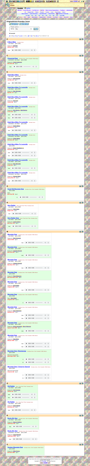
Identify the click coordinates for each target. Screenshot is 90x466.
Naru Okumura (17, 276)
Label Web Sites (43, 13)
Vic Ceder (44, 461)
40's (39, 15)
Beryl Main (16, 285)
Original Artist (42, 17)
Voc (9, 118)
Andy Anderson (17, 62)
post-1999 (62, 15)
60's (46, 15)
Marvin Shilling (17, 422)
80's (53, 15)
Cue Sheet (55, 17)
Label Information (34, 13)
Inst (9, 50)
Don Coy (15, 100)
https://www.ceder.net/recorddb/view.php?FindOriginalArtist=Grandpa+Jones (45, 458)
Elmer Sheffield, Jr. (18, 148)
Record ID (66, 17)
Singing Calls (31, 12)
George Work (16, 176)
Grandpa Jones (20, 42)
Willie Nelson (35, 58)
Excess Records (27, 10)
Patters (36, 12)
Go (35, 29)
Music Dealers (25, 13)
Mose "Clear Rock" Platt (22, 205)
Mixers (63, 12)
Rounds (42, 12)
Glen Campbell (29, 58)
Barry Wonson (27, 326)
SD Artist (49, 17)
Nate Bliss (16, 339)
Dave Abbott (16, 405)
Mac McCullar (17, 91)
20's (32, 15)
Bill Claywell (16, 78)
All (25, 12)
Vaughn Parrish (17, 251)
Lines (52, 12)
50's (43, 15)
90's (57, 15)
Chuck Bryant (17, 434)
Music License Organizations (52, 10)
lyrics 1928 (23, 60)
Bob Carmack (17, 238)
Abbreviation (35, 17)
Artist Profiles (51, 13)
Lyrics (60, 17)
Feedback (62, 10)
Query (71, 17)
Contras (47, 12)
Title (25, 17)
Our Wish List (35, 10)
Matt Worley (24, 110)
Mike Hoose (16, 451)
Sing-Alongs (58, 12)
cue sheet (11, 43)
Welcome (20, 10)
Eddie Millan (16, 126)
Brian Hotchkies (17, 326)
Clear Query (24, 24)
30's (36, 15)
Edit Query (13, 24)
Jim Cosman (16, 390)
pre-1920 (28, 15)
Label (29, 17)
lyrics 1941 (17, 43)
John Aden (16, 209)
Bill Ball (15, 45)
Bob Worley (16, 110)
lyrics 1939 (17, 207)
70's (50, 15)
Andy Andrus (16, 222)
